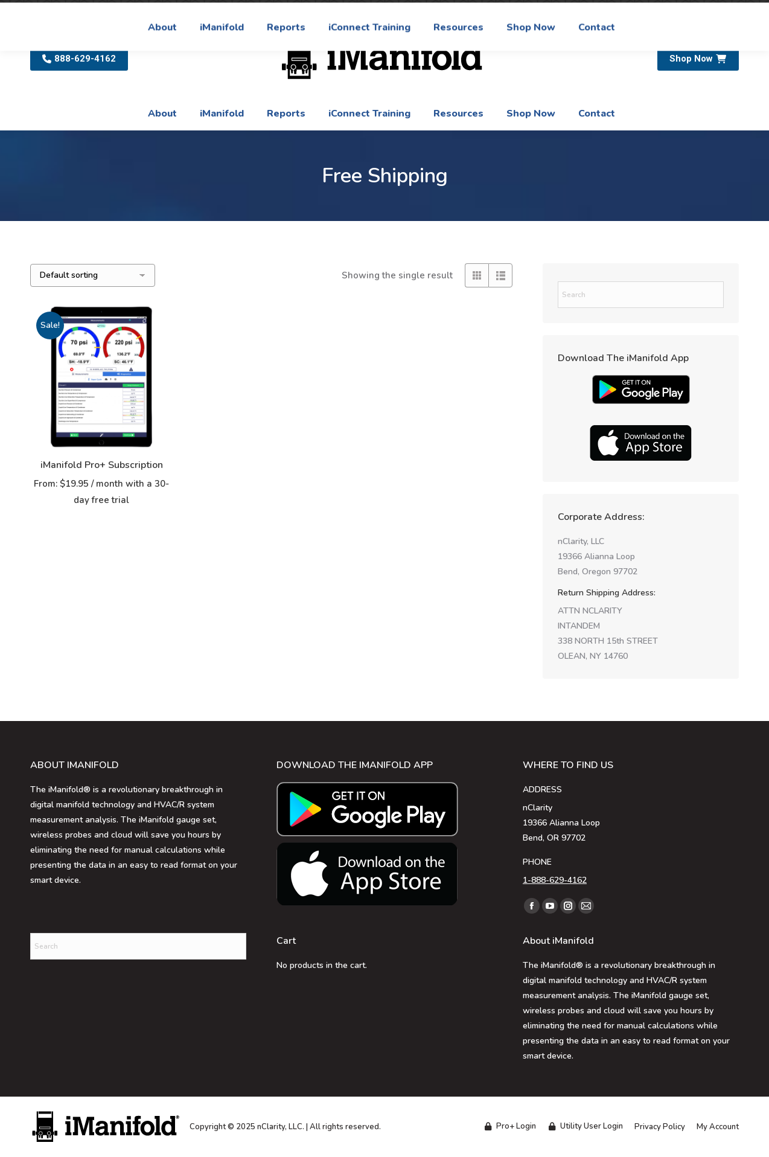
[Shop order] (92, 275)
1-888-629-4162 (555, 880)
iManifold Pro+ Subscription (101, 465)
